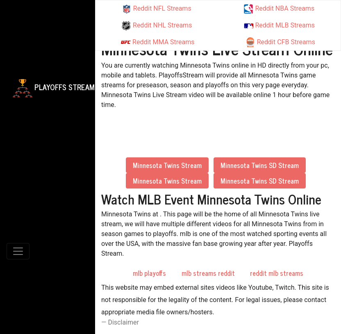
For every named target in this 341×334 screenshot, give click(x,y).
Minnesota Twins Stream (167, 165)
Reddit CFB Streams (280, 42)
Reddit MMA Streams (157, 42)
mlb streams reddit (208, 273)
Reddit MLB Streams (279, 25)
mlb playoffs (149, 273)
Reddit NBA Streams (278, 9)
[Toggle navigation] (18, 251)
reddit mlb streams (276, 273)
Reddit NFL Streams (156, 9)
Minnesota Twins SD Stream (260, 165)
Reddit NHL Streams (156, 26)
